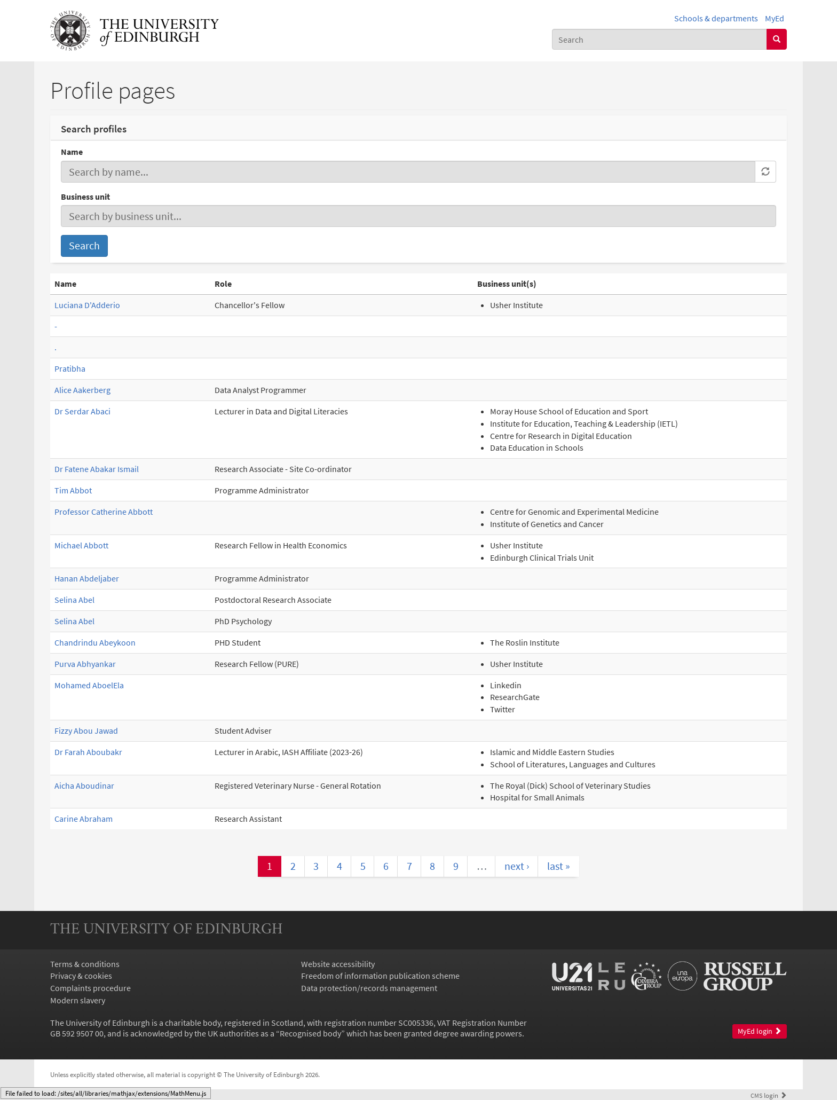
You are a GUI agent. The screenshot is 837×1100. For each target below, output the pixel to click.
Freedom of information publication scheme (380, 975)
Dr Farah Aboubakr (88, 752)
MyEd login (759, 1031)
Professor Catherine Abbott (103, 511)
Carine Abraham (83, 818)
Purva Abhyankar (85, 663)
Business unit (85, 196)
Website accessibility (338, 963)
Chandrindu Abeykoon (95, 642)
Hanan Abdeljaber (86, 578)
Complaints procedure (90, 988)
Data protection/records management (369, 988)
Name (72, 151)
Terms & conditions (85, 963)
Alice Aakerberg (82, 389)
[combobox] (659, 39)
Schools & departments (716, 18)
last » (558, 866)
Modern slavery (77, 1000)
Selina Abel (74, 599)
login (769, 1095)
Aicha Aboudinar (84, 785)
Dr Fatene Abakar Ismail (96, 468)
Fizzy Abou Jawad (86, 730)
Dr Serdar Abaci (82, 411)
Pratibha (69, 368)
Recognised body (310, 1033)
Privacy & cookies (81, 975)
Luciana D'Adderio (87, 305)
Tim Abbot (73, 490)
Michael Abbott (81, 545)
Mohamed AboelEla (89, 685)
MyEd (774, 18)
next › (516, 866)
